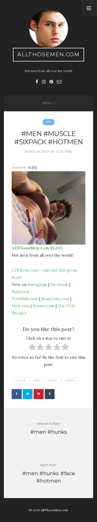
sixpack (70, 380)
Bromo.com (44, 305)
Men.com (20, 305)
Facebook (59, 284)
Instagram (37, 284)
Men (48, 122)
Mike (69, 151)
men (36, 380)
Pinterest (20, 291)
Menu (46, 103)
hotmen (20, 380)
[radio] (32, 348)
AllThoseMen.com (48, 54)
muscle (52, 380)
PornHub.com (25, 298)
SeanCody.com (55, 298)
